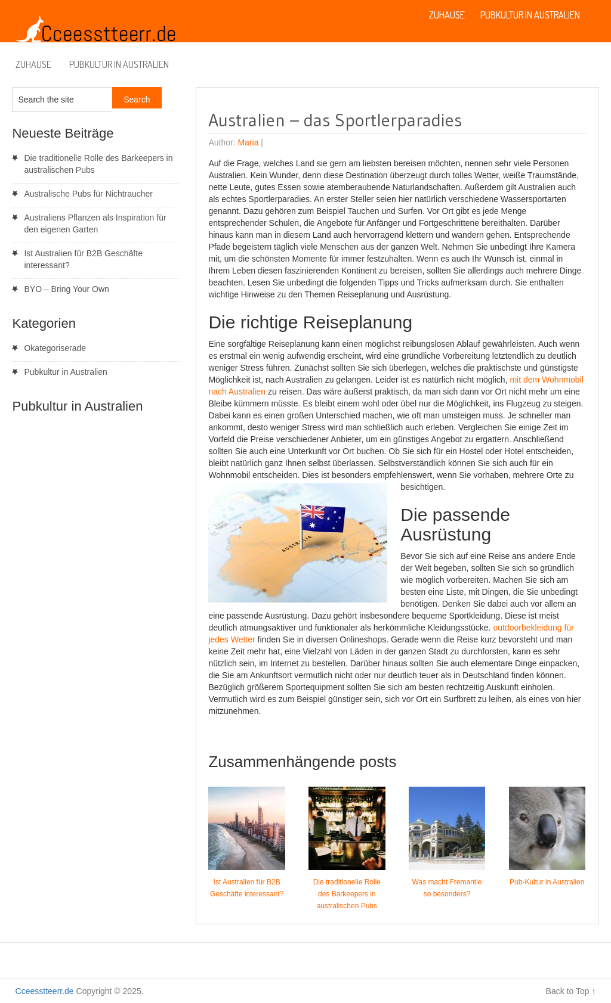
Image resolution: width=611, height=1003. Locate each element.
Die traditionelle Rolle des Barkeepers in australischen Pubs (347, 894)
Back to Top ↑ (571, 991)
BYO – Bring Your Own (66, 289)
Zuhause (33, 64)
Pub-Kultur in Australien (547, 882)
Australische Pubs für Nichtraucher (88, 193)
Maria (247, 142)
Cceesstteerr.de (45, 991)
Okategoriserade (55, 348)
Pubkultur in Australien (119, 64)
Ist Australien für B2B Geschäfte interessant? (246, 888)
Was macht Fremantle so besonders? (447, 888)
